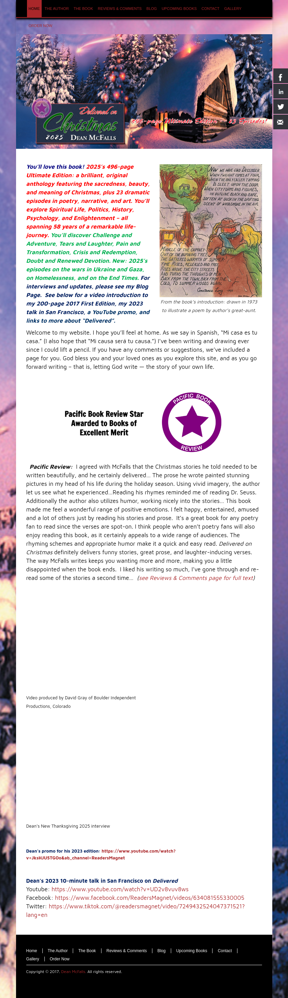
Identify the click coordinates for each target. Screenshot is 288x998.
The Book (87, 950)
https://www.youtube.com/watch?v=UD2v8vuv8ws (120, 889)
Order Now (60, 959)
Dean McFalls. (73, 971)
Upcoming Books (191, 950)
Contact (225, 950)
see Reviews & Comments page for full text (196, 577)
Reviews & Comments (127, 950)
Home (31, 950)
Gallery (32, 959)
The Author (58, 950)
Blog (161, 950)
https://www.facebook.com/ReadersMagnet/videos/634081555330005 (149, 897)
